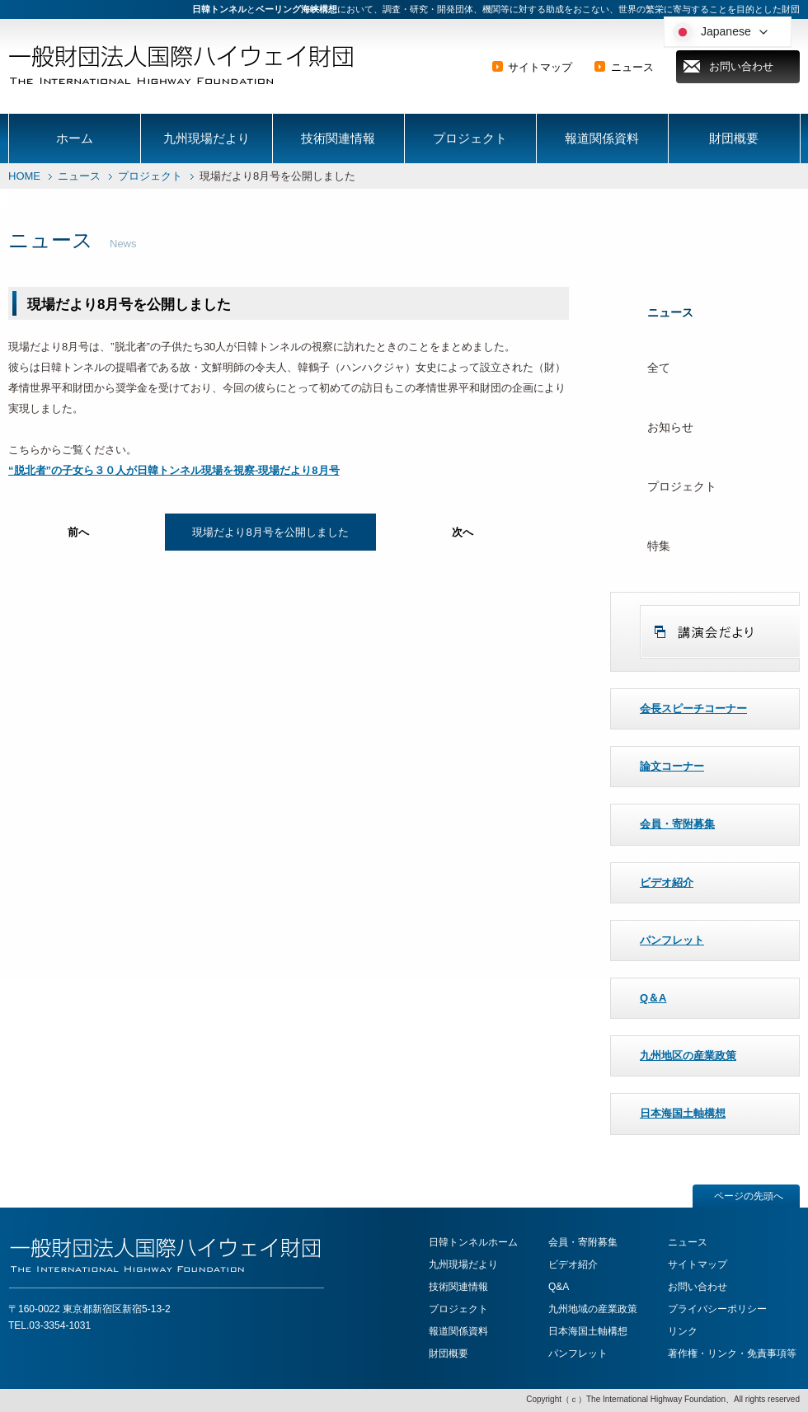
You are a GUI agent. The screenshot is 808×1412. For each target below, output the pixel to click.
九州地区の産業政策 (688, 1055)
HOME (24, 176)
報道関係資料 (602, 138)
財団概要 (734, 138)
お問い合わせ (741, 66)
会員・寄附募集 (677, 824)
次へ (462, 532)
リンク (683, 1331)
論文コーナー (672, 766)
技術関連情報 (338, 138)
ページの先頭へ (748, 1196)
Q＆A (653, 998)
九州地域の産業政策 (592, 1309)
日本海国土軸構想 (683, 1113)
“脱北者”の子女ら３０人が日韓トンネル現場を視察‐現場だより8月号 (174, 470)
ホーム (74, 138)
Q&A (558, 1286)
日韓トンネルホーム (473, 1242)
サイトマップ (540, 67)
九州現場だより (206, 138)
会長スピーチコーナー (693, 708)
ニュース (632, 67)
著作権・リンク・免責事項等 (732, 1353)
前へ (78, 532)
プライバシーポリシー (717, 1309)
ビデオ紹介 (666, 882)
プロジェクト (470, 138)
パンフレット (672, 940)
